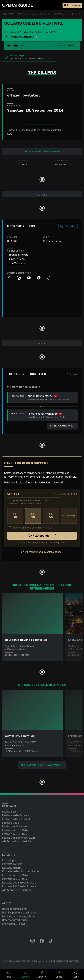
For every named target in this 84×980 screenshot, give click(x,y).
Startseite (8, 14)
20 (33, 516)
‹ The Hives (21, 163)
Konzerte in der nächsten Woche (20, 871)
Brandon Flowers (18, 255)
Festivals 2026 (10, 822)
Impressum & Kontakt (14, 923)
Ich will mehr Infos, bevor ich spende (41, 552)
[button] (67, 46)
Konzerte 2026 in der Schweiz (19, 886)
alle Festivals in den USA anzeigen (41, 765)
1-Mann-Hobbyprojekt (56, 473)
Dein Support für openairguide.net (21, 912)
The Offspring (62, 163)
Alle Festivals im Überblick (16, 841)
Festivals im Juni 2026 (15, 830)
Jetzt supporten (72, 5)
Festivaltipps (9, 811)
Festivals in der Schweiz (15, 815)
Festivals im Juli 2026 (14, 834)
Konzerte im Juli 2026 (14, 878)
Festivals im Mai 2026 (14, 826)
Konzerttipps (9, 860)
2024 (9, 134)
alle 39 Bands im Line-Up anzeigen (42, 151)
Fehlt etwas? (72, 374)
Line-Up (73, 14)
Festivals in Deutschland (16, 819)
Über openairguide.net (14, 908)
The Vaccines (17, 263)
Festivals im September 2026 (19, 837)
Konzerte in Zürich (12, 864)
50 (51, 516)
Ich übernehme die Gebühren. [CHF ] (33, 527)
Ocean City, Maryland (23, 37)
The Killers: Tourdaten (26, 374)
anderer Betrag (68, 516)
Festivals (23, 14)
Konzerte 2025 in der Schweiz (19, 882)
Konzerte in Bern (11, 867)
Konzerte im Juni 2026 (15, 875)
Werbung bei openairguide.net (19, 916)
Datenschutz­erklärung (15, 920)
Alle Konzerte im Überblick (16, 890)
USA (34, 14)
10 (15, 516)
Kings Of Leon (17, 259)
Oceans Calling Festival (53, 14)
